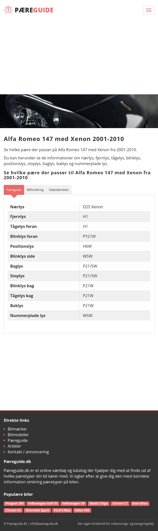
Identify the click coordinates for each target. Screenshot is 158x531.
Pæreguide (16, 440)
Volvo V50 (82, 510)
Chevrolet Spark (37, 510)
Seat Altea (140, 503)
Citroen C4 (13, 510)
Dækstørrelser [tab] (59, 190)
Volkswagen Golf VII (42, 503)
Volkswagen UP (73, 503)
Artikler (12, 446)
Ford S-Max (62, 510)
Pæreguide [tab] (13, 190)
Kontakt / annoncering (26, 452)
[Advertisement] (79, 57)
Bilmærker (15, 429)
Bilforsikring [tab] (35, 190)
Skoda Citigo (98, 503)
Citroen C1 (120, 503)
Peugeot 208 (14, 503)
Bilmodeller (16, 434)
